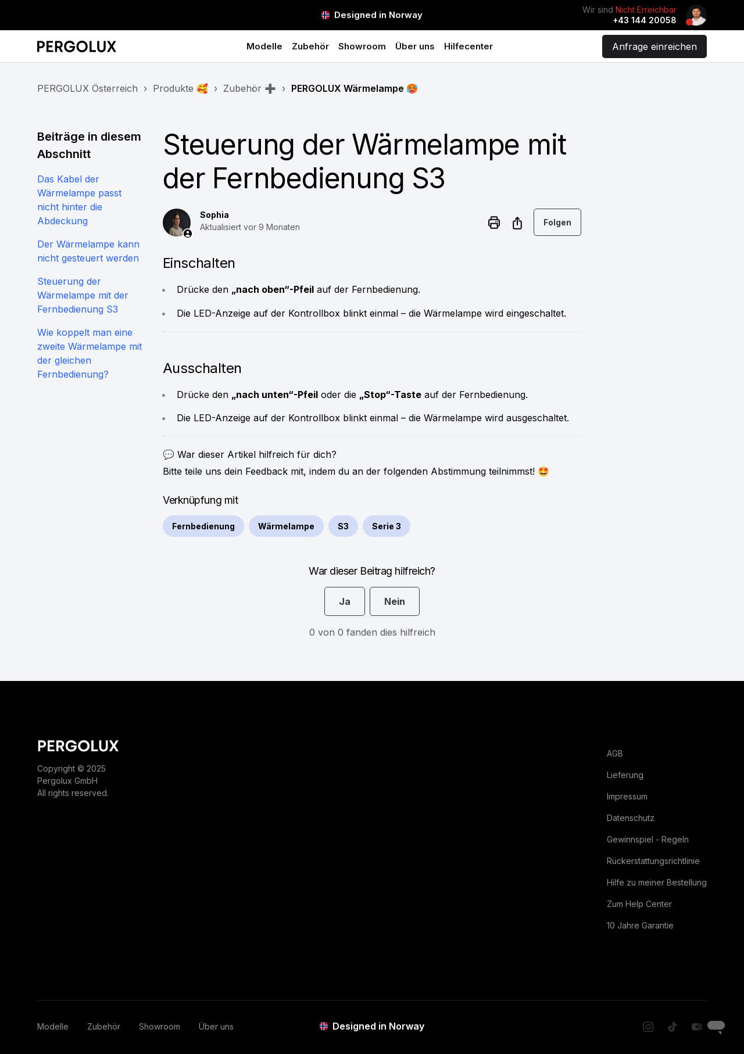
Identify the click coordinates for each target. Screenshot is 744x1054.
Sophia (214, 215)
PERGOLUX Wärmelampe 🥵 (354, 88)
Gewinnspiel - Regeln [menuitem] (648, 839)
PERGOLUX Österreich (87, 88)
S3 (343, 526)
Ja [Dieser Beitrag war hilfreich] (344, 601)
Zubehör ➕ (249, 88)
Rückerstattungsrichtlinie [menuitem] (653, 861)
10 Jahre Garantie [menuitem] (640, 925)
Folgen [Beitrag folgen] (557, 222)
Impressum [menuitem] (627, 796)
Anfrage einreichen (654, 46)
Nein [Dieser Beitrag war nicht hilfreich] (394, 601)
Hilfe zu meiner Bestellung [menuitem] (657, 882)
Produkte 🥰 (180, 88)
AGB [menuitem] (615, 753)
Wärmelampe (286, 526)
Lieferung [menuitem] (625, 775)
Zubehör (310, 46)
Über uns (415, 46)
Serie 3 (386, 526)
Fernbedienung (203, 526)
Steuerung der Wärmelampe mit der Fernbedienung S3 (82, 295)
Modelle (264, 46)
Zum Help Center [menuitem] (639, 904)
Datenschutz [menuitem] (630, 818)
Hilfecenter (468, 46)
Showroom (362, 46)
